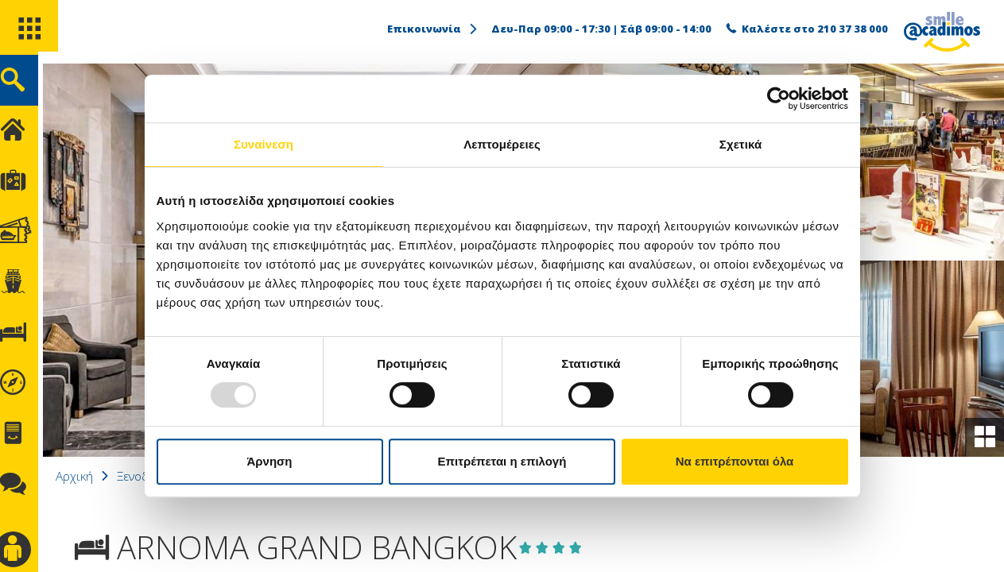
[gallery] (983, 436)
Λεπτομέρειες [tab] (502, 144)
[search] (30, 86)
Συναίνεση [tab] (263, 144)
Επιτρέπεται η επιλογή (502, 461)
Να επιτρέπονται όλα (735, 461)
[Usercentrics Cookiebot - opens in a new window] (778, 98)
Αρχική (91, 476)
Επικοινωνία (433, 28)
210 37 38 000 (852, 28)
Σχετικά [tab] (740, 144)
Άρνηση (269, 461)
